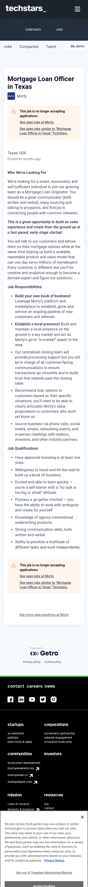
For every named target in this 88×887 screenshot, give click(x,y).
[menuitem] (78, 9)
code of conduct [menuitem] (18, 804)
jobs (8, 46)
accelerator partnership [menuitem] (59, 733)
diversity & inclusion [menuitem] (21, 809)
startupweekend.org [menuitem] (21, 768)
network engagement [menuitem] (58, 738)
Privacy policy (31, 662)
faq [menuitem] (46, 804)
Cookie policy (52, 662)
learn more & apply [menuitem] (20, 742)
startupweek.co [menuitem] (18, 775)
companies (28, 46)
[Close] (82, 824)
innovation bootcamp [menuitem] (58, 742)
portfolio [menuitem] (13, 738)
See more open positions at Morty (44, 615)
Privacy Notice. (54, 867)
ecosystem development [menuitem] (24, 763)
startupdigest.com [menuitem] (20, 782)
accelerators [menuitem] (16, 733)
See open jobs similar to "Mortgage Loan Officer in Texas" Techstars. (45, 131)
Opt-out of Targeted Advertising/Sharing (44, 879)
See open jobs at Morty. (37, 122)
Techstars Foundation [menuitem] (22, 816)
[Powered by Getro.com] (44, 651)
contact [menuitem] (49, 808)
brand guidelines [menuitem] (55, 813)
